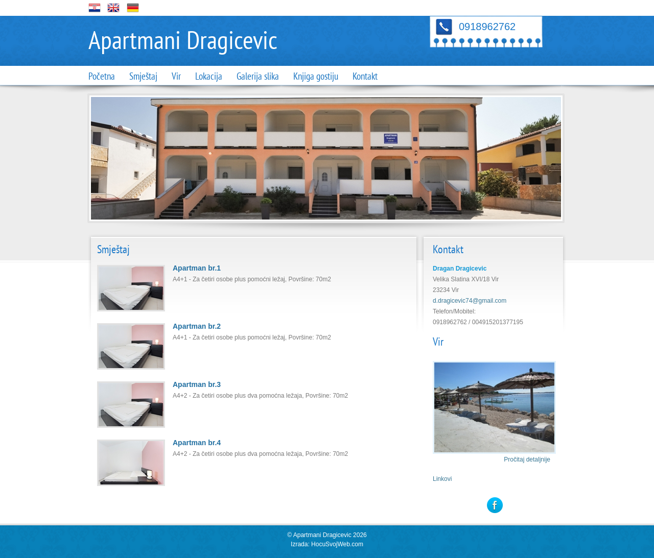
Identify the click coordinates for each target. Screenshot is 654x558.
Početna (101, 76)
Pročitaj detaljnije (527, 459)
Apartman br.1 (197, 268)
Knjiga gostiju (315, 76)
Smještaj (143, 76)
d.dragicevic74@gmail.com (469, 300)
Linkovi (442, 478)
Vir (176, 76)
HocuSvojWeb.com (337, 544)
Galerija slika (258, 76)
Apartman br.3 (197, 384)
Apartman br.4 (197, 443)
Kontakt (365, 76)
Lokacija (208, 76)
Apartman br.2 (197, 326)
